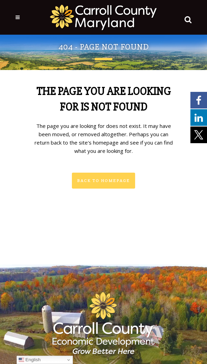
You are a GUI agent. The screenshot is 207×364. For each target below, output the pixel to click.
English (29, 360)
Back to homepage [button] (103, 180)
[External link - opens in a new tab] (198, 100)
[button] (186, 18)
